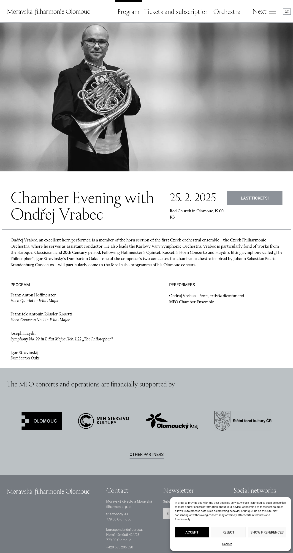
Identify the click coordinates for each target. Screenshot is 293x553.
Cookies (227, 544)
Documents (56, 539)
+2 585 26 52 (119, 500)
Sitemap (166, 539)
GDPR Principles (19, 539)
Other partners (147, 406)
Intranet (86, 539)
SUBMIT (213, 466)
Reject (228, 532)
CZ (287, 12)
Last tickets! (255, 150)
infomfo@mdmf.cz (120, 507)
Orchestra (227, 11)
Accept (191, 532)
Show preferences (267, 532)
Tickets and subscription (176, 11)
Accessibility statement (126, 539)
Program (128, 11)
